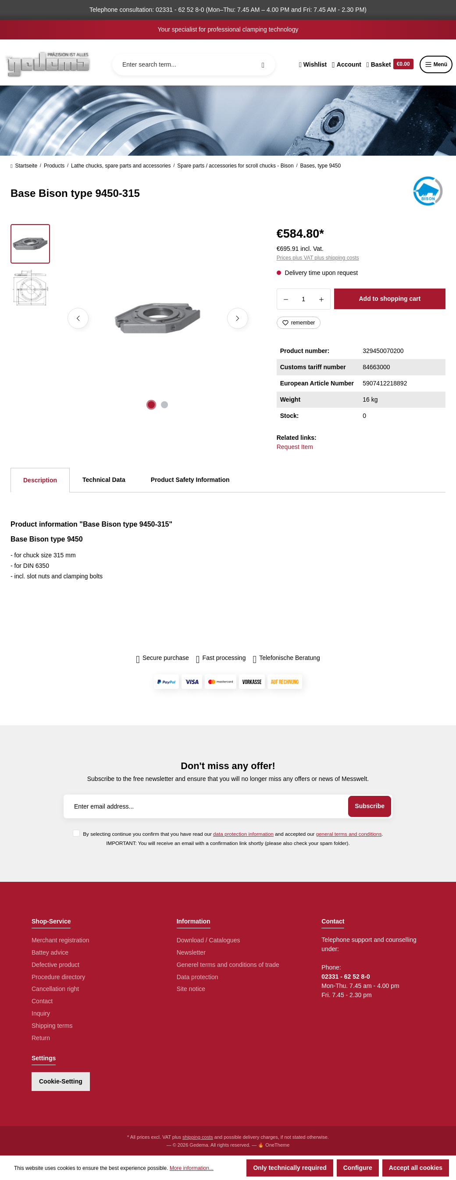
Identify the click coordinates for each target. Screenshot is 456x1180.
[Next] (237, 318)
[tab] (40, 480)
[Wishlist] (312, 64)
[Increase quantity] (322, 299)
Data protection (197, 976)
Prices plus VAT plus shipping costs (318, 258)
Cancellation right (55, 988)
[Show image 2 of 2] (164, 404)
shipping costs (197, 1137)
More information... (192, 1168)
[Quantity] (303, 299)
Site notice (191, 988)
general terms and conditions (349, 834)
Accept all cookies (415, 1167)
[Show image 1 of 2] (151, 404)
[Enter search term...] (193, 64)
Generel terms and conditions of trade (228, 964)
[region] (133, 318)
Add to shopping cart (389, 298)
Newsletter (191, 952)
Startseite (24, 166)
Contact (42, 1001)
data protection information (243, 834)
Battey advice (50, 952)
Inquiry (41, 1013)
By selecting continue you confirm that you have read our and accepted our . (233, 834)
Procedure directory (58, 976)
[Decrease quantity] (286, 299)
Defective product (55, 964)
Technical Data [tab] (103, 479)
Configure (357, 1167)
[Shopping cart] (390, 64)
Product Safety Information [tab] (190, 479)
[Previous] (78, 318)
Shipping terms (52, 1025)
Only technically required (289, 1167)
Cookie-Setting (60, 1081)
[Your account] (346, 64)
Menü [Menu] (436, 64)
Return (41, 1037)
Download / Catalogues (208, 940)
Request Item (295, 446)
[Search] (263, 64)
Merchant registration (60, 940)
